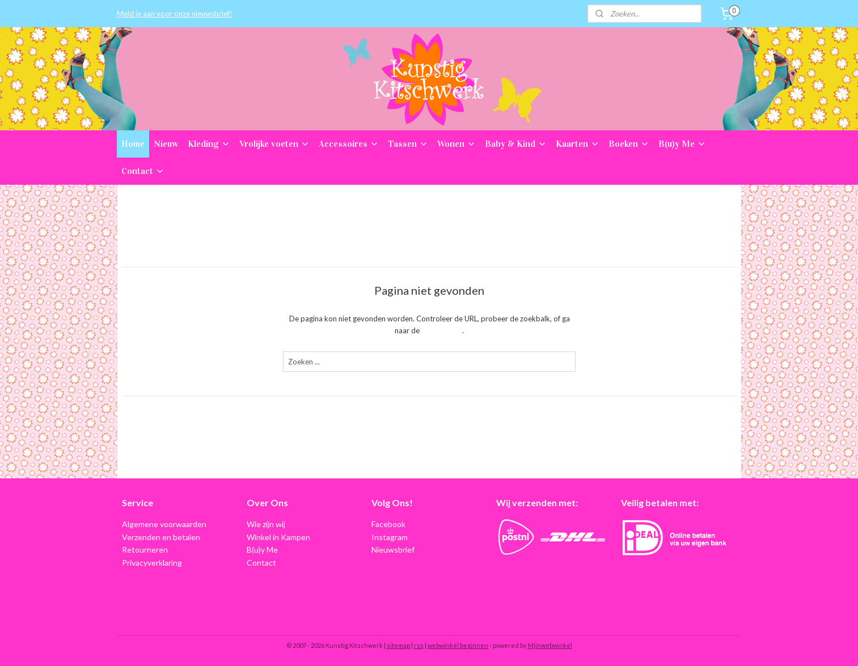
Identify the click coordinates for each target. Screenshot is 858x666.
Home (133, 143)
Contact (142, 171)
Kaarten (577, 143)
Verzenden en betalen (161, 537)
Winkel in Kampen (278, 537)
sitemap (398, 645)
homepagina (441, 330)
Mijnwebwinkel (550, 645)
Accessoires (349, 143)
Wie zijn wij (266, 524)
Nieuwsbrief (393, 549)
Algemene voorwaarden (164, 524)
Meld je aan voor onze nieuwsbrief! (175, 13)
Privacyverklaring (152, 562)
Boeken (628, 143)
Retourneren (145, 549)
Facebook (388, 524)
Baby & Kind (516, 143)
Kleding (209, 143)
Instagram (389, 537)
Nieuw (166, 143)
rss (419, 645)
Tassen (408, 143)
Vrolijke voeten (274, 143)
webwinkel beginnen (458, 645)
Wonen (456, 143)
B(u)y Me (682, 143)
